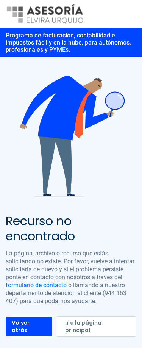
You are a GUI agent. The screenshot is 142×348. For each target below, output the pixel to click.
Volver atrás (21, 326)
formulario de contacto (36, 285)
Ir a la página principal (83, 326)
